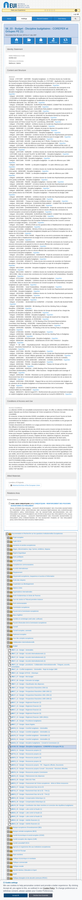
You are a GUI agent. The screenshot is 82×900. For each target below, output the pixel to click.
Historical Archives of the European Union (25, 485)
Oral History (62, 19)
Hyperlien (56, 85)
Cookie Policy (49, 888)
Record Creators (42, 19)
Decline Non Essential (40, 895)
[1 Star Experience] (45, 10)
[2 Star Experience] (48, 10)
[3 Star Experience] (50, 10)
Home (9, 19)
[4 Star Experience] (52, 10)
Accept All (15, 895)
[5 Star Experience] (54, 10)
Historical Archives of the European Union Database (22, 5)
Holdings (24, 19)
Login (76, 14)
